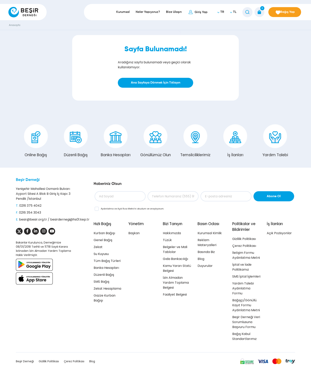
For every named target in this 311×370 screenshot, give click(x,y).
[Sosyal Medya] (19, 231)
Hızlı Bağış (102, 223)
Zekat (98, 247)
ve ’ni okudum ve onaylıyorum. (132, 208)
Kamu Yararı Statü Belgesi (177, 268)
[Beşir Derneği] (23, 12)
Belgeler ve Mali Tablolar (175, 249)
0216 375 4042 (30, 205)
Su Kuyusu (101, 254)
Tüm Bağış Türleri (107, 261)
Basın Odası (208, 223)
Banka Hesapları (116, 141)
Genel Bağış (103, 240)
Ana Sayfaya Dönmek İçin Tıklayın (155, 82)
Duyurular (205, 265)
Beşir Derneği (28, 180)
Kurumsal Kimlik (210, 233)
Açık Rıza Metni (125, 208)
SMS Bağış (101, 281)
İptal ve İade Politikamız (241, 267)
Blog (201, 259)
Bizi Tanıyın (172, 223)
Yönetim (136, 223)
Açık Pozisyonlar (279, 233)
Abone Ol (274, 196)
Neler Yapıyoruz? (145, 12)
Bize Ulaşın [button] (171, 12)
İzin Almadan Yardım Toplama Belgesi (176, 282)
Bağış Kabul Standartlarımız (244, 336)
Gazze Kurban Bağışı (104, 298)
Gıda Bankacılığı (175, 259)
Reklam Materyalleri (207, 242)
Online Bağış (36, 141)
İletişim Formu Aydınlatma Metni (246, 255)
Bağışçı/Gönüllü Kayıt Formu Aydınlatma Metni (246, 305)
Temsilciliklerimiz (195, 141)
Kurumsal (120, 12)
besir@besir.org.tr (33, 219)
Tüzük (167, 240)
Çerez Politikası (244, 245)
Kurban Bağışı (104, 233)
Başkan (134, 233)
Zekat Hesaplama (107, 288)
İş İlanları (235, 141)
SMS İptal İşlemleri (246, 276)
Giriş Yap (198, 12)
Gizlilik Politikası (244, 239)
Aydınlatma (107, 208)
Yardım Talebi (275, 141)
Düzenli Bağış (76, 141)
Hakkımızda (172, 233)
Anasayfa (14, 25)
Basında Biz (206, 252)
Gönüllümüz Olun (155, 141)
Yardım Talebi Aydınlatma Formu (243, 288)
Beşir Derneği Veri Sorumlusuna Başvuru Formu (246, 322)
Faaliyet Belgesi (175, 294)
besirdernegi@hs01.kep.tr (69, 219)
